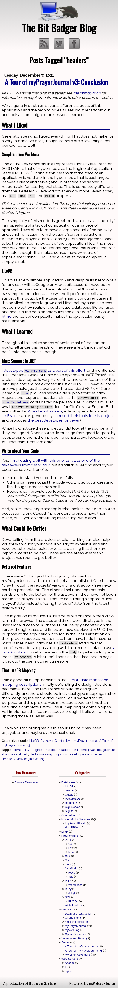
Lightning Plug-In (75, 823)
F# (42, 740)
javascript (95, 750)
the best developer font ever (54, 420)
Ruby (68, 889)
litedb (34, 754)
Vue (70, 876)
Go (67, 860)
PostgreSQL (73, 798)
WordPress (75, 885)
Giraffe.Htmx (63, 740)
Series (65, 942)
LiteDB (34, 740)
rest (100, 754)
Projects (66, 909)
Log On (110, 983)
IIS (66, 967)
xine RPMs (72, 827)
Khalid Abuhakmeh (45, 411)
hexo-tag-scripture (76, 921)
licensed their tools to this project (84, 415)
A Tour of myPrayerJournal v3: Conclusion (56, 82)
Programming (70, 835)
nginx (68, 971)
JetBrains (10, 415)
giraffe (39, 750)
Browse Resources (27, 782)
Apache (70, 962)
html (75, 750)
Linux (64, 831)
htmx (6, 316)
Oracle (69, 794)
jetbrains (109, 750)
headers (64, 750)
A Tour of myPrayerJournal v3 (84, 950)
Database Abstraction (78, 913)
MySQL (69, 790)
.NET (68, 839)
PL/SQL (73, 901)
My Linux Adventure (77, 954)
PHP (68, 880)
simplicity (8, 759)
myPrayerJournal (86, 740)
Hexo (71, 872)
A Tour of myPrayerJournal (82, 946)
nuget (73, 754)
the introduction (86, 93)
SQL (68, 897)
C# (70, 843)
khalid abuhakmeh (15, 754)
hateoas (51, 750)
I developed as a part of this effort (43, 370)
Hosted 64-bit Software (76, 819)
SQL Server (72, 807)
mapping (45, 754)
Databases (68, 782)
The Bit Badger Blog (59, 27)
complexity (21, 750)
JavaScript (71, 868)
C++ (67, 856)
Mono (71, 852)
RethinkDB (72, 802)
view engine (25, 759)
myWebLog (72, 930)
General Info (69, 815)
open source (87, 754)
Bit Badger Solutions (42, 983)
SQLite (69, 811)
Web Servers (69, 958)
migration (60, 754)
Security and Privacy (74, 938)
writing (40, 759)
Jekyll (71, 893)
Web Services (74, 905)
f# (32, 750)
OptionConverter (75, 934)
